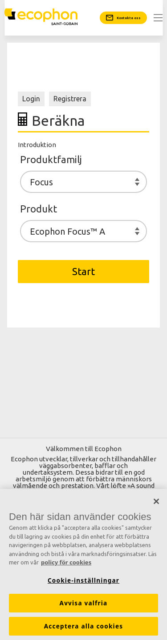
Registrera (69, 99)
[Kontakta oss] (123, 18)
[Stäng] (156, 502)
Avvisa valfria (84, 603)
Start (83, 271)
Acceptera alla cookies (83, 626)
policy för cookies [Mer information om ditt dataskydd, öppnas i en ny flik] (66, 563)
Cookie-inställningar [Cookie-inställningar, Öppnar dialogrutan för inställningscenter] (83, 580)
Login (31, 99)
